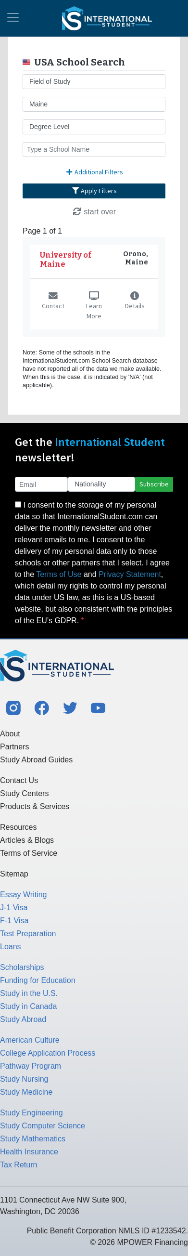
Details (135, 301)
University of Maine (65, 259)
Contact (53, 301)
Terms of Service (28, 853)
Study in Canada (28, 1006)
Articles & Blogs (27, 840)
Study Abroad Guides (36, 760)
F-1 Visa (14, 920)
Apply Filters (94, 190)
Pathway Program (30, 1066)
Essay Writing (23, 894)
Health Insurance (29, 1152)
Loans (10, 946)
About (10, 734)
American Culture (30, 1040)
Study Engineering (31, 1113)
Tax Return (18, 1165)
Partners (14, 747)
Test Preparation (28, 933)
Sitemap (14, 874)
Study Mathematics (32, 1139)
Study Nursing (24, 1079)
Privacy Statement (130, 574)
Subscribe (154, 484)
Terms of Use (58, 574)
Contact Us (19, 780)
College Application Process (47, 1053)
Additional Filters (94, 172)
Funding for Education (37, 980)
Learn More (94, 306)
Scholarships (22, 967)
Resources (18, 827)
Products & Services (34, 806)
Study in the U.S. (29, 993)
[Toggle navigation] (13, 18)
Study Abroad (23, 1019)
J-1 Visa (14, 907)
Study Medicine (26, 1092)
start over (94, 212)
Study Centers (24, 793)
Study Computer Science (42, 1126)
